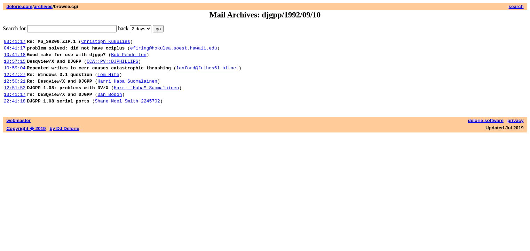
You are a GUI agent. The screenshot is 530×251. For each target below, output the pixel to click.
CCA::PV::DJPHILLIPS (112, 65)
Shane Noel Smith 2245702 (127, 111)
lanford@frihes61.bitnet (207, 73)
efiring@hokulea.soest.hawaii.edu (173, 50)
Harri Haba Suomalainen (127, 88)
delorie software (486, 131)
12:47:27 (14, 80)
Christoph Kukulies (105, 42)
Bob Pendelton (128, 57)
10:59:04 (14, 73)
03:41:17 (14, 42)
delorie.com (19, 6)
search (516, 6)
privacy (515, 131)
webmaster (18, 131)
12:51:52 (14, 96)
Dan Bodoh (109, 103)
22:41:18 (14, 111)
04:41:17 (14, 50)
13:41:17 (14, 103)
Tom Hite (108, 80)
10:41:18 (14, 57)
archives (43, 6)
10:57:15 (14, 65)
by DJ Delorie (64, 139)
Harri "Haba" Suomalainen (146, 96)
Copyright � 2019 (26, 139)
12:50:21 (14, 88)
